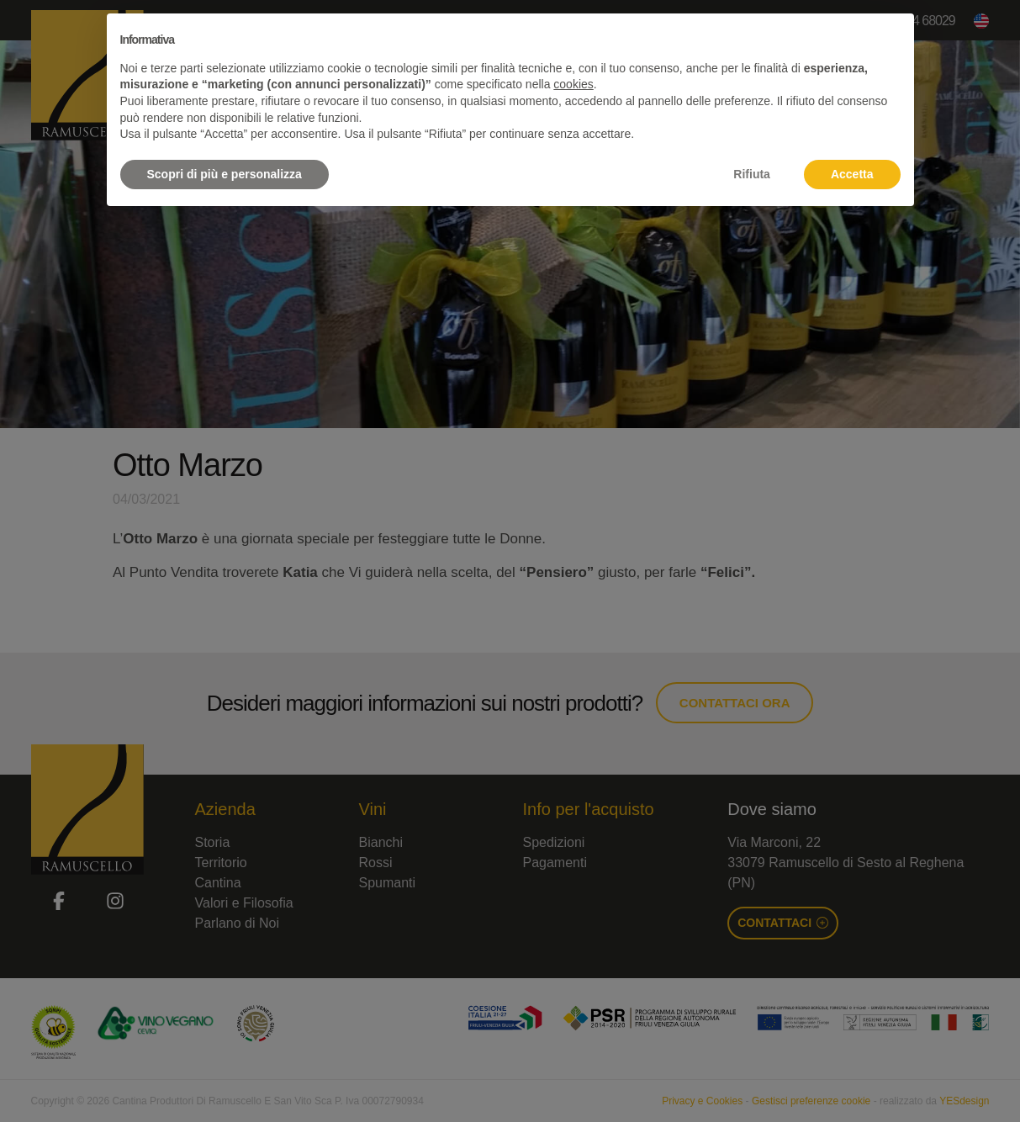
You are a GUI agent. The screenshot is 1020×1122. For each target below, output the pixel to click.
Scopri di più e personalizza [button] (224, 174)
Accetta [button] (852, 174)
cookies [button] (573, 84)
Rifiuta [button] (751, 174)
